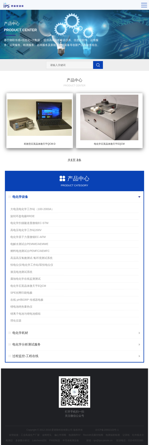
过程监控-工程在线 (25, 356)
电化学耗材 (20, 332)
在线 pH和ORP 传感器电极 (26, 299)
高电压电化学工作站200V (26, 230)
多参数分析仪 (22, 440)
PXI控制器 (54, 440)
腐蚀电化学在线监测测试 (25, 278)
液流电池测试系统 (21, 271)
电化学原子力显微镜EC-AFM (28, 236)
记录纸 (126, 435)
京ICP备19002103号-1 (107, 430)
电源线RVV (74, 435)
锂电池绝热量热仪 (21, 306)
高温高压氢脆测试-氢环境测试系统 (31, 258)
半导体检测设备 (71, 440)
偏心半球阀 (60, 435)
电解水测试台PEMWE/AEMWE (29, 244)
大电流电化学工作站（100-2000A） (32, 209)
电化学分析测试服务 (26, 344)
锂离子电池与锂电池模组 (25, 313)
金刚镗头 (47, 435)
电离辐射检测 (113, 435)
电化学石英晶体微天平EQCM (28, 285)
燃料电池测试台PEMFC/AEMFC (30, 250)
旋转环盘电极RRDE (22, 216)
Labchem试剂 (39, 440)
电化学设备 (20, 196)
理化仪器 (15, 320)
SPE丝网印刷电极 (21, 292)
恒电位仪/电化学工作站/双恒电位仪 (31, 264)
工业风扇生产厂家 (30, 435)
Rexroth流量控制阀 (93, 435)
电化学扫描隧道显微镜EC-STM (29, 223)
